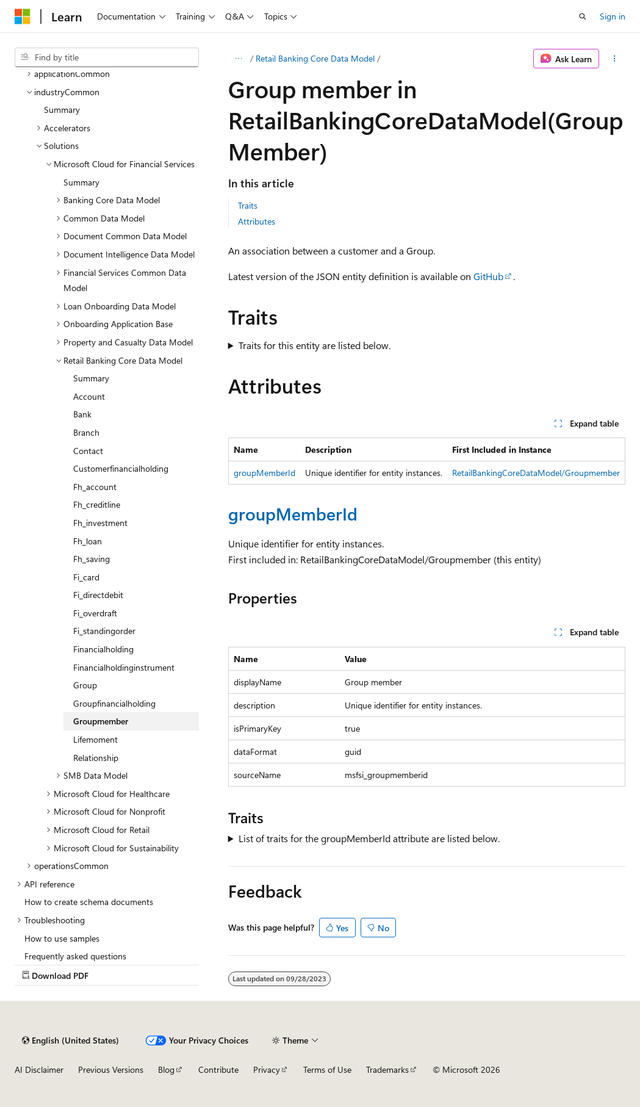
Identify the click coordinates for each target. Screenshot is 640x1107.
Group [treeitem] (85, 685)
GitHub (488, 276)
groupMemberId (264, 472)
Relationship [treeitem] (95, 757)
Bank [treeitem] (82, 414)
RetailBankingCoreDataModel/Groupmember (536, 472)
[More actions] (614, 58)
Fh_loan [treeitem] (87, 541)
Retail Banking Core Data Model (315, 58)
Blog (166, 1069)
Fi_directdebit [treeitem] (98, 594)
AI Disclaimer (39, 1069)
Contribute (218, 1069)
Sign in (612, 16)
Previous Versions (110, 1069)
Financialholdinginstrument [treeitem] (123, 667)
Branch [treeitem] (86, 432)
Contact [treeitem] (88, 450)
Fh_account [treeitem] (95, 486)
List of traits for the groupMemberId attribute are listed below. (369, 838)
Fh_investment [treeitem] (100, 522)
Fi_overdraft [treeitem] (95, 613)
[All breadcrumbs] (239, 58)
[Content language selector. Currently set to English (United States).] (70, 1040)
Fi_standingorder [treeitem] (104, 630)
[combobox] (107, 57)
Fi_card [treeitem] (86, 577)
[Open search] (582, 16)
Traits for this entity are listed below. (314, 345)
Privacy (266, 1069)
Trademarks (387, 1069)
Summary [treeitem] (62, 109)
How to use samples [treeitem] (61, 938)
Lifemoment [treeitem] (95, 739)
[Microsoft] (23, 16)
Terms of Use (327, 1069)
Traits (247, 205)
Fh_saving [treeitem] (91, 558)
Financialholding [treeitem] (103, 649)
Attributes (256, 221)
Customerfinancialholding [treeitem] (120, 468)
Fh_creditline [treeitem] (96, 504)
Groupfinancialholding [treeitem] (114, 703)
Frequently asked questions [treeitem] (75, 956)
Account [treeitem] (89, 396)
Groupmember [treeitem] (100, 721)
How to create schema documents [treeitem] (88, 901)
